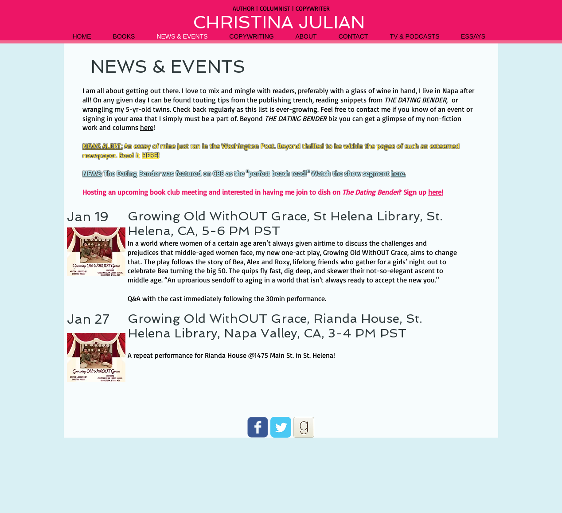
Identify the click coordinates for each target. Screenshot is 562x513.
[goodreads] (303, 427)
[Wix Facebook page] (257, 427)
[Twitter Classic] (280, 427)
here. (398, 173)
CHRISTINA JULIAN (279, 22)
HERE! (150, 155)
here (146, 127)
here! (435, 192)
